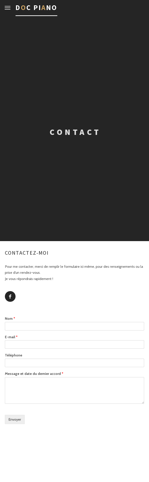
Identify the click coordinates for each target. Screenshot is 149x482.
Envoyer (14, 419)
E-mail (11, 337)
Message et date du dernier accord (34, 374)
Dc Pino (36, 7)
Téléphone (13, 355)
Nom (10, 318)
